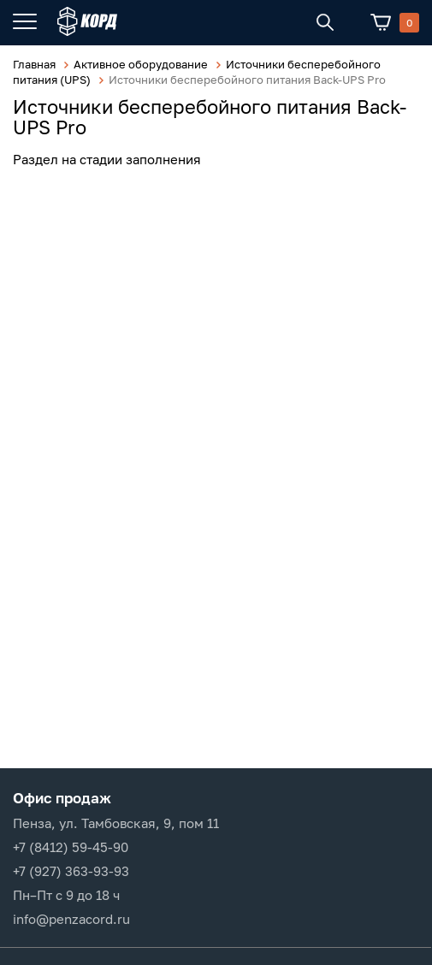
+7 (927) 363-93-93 (71, 871)
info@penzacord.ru (71, 919)
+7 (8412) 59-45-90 (70, 847)
